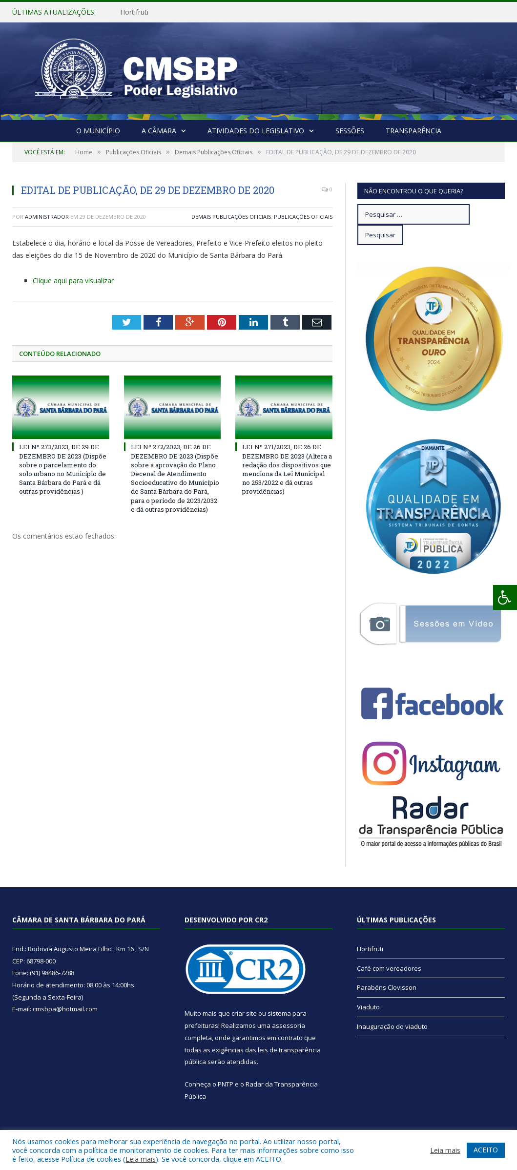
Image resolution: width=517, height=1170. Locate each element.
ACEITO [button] (486, 1149)
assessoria (288, 1025)
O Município (98, 130)
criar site (244, 1013)
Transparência (413, 130)
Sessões (349, 130)
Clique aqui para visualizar (73, 280)
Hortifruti (134, 12)
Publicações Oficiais (303, 216)
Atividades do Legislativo (255, 130)
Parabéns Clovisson (386, 987)
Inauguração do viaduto (392, 1026)
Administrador (47, 216)
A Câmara (159, 130)
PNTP (225, 1084)
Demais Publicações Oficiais (231, 216)
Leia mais (140, 1159)
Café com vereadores (389, 968)
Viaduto (368, 1007)
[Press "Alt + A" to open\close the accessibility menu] (505, 597)
